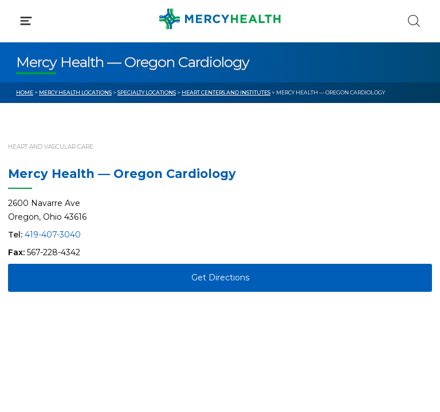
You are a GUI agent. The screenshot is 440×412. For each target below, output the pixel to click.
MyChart (254, 240)
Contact (32, 262)
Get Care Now (45, 219)
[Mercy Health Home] (22, 18)
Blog (245, 219)
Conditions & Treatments (68, 107)
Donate (251, 262)
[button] (220, 57)
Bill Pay (31, 240)
